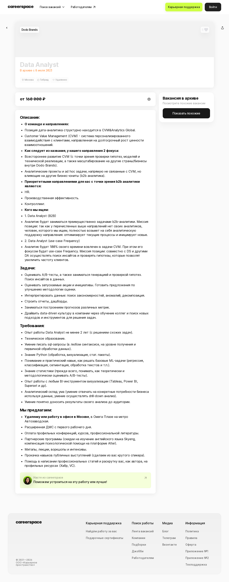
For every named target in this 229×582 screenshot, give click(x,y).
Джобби (138, 551)
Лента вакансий (143, 531)
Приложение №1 (196, 551)
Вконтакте (169, 544)
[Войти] (213, 7)
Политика (192, 531)
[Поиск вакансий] (52, 7)
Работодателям (143, 558)
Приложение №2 (197, 558)
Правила (191, 538)
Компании (138, 538)
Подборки (139, 544)
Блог (165, 531)
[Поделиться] (222, 27)
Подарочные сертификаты (104, 538)
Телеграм (169, 538)
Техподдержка (196, 564)
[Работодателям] (83, 7)
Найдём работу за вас (101, 531)
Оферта (190, 544)
